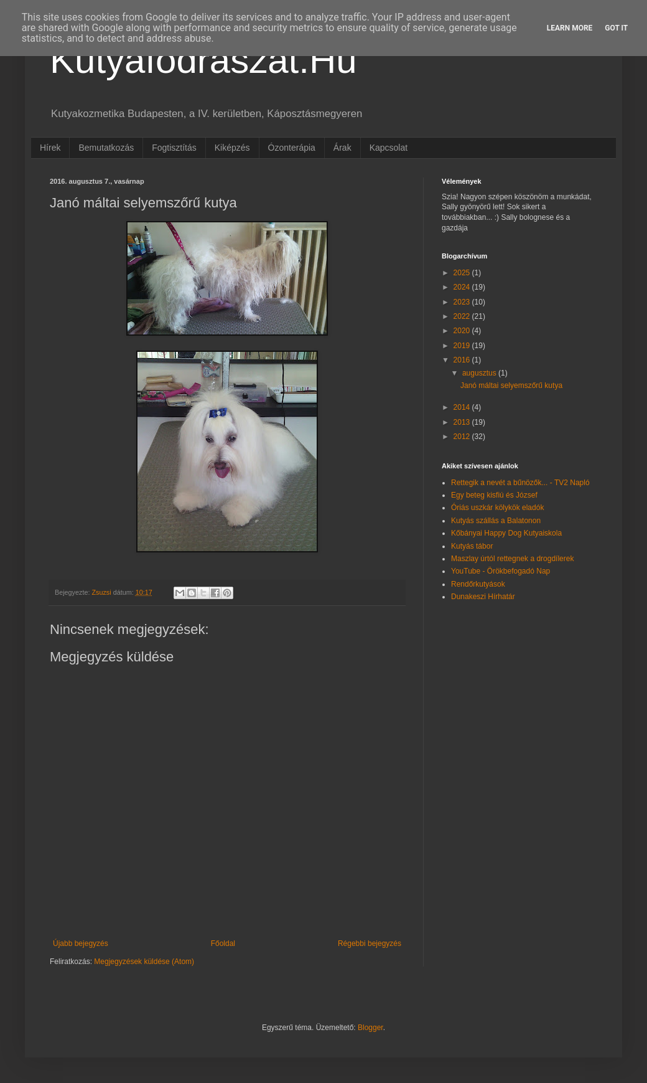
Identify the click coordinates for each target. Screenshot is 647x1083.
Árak (342, 148)
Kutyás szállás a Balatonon (496, 520)
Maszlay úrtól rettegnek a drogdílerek (512, 558)
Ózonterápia (291, 148)
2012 (463, 436)
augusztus (480, 373)
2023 (463, 302)
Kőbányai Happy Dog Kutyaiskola (506, 533)
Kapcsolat (388, 148)
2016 (463, 360)
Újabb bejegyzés (80, 943)
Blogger (370, 1027)
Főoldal (223, 943)
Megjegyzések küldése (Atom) (144, 961)
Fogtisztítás (174, 148)
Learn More (570, 28)
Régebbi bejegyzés (369, 943)
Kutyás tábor (472, 546)
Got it (616, 28)
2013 (463, 422)
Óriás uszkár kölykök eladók (497, 507)
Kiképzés (232, 148)
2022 (463, 316)
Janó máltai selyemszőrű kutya (511, 385)
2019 (463, 345)
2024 (463, 287)
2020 (463, 330)
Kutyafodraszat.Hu (203, 60)
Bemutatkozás (106, 148)
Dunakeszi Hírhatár (483, 596)
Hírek (50, 148)
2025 (463, 272)
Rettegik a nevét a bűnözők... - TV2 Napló (520, 482)
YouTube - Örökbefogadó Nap (500, 571)
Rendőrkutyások (478, 584)
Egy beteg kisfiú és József (494, 495)
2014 (463, 407)
